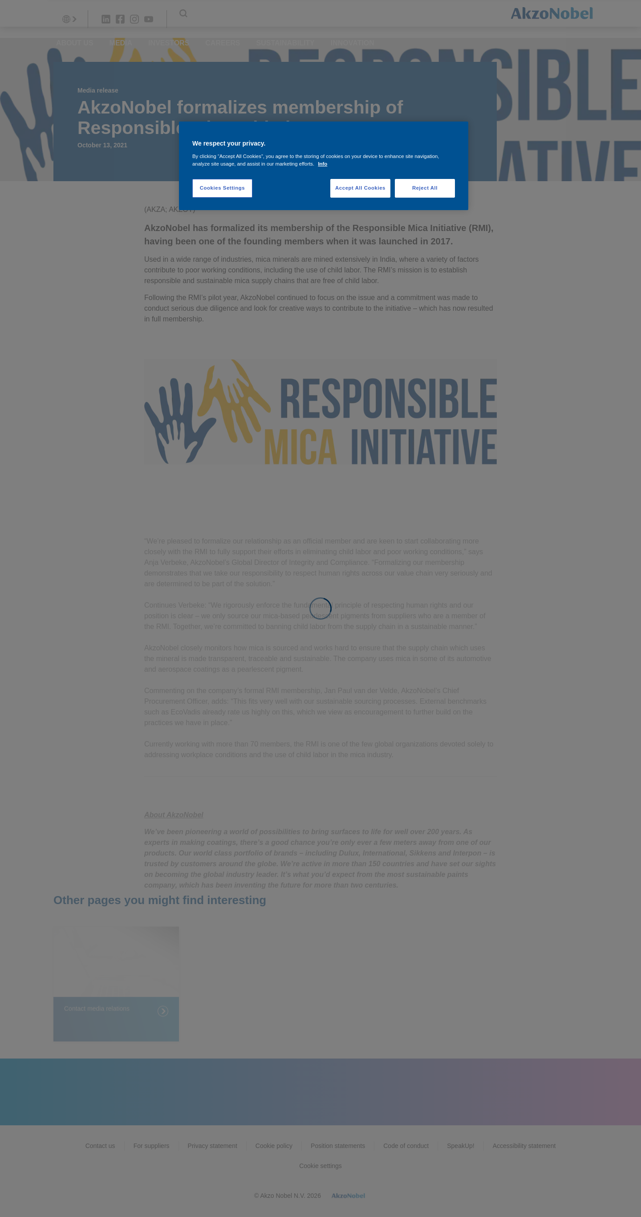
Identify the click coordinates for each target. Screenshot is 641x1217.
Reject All (425, 188)
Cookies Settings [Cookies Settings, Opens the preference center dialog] (222, 188)
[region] (323, 166)
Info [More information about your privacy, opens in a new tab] (322, 163)
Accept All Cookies (360, 188)
